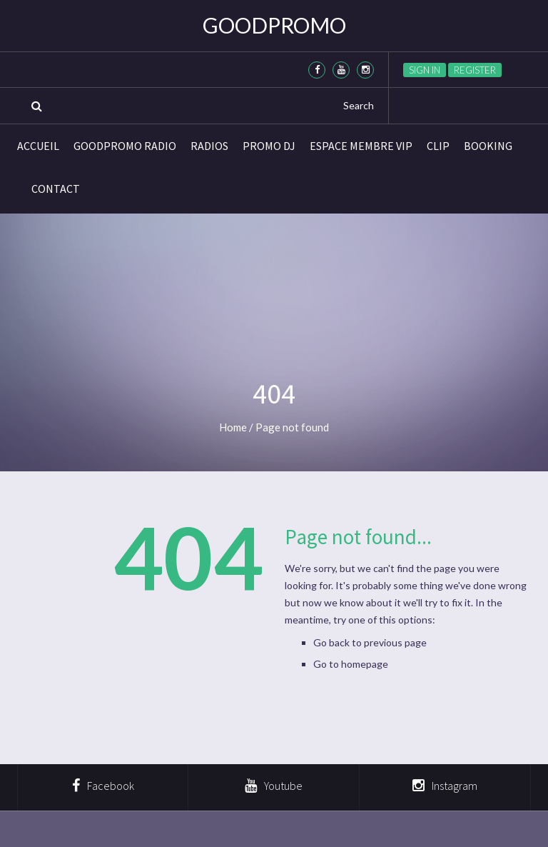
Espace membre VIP (361, 146)
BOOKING (488, 146)
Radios (209, 146)
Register (475, 70)
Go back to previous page (370, 642)
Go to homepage (350, 664)
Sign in (424, 70)
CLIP (438, 146)
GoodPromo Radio (124, 146)
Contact (55, 188)
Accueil (38, 146)
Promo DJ (269, 146)
